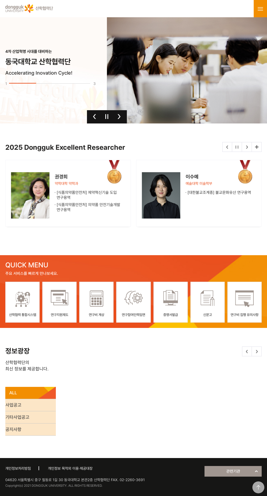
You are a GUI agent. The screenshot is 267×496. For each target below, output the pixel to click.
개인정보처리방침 (18, 468)
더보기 (256, 147)
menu (260, 9)
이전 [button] (94, 116)
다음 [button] (119, 116)
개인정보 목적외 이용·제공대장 (70, 468)
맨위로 (258, 487)
